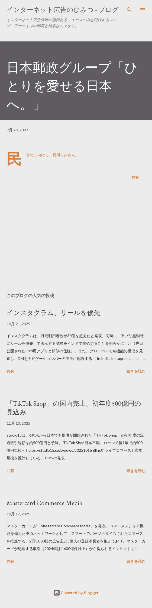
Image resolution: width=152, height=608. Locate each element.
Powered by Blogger (76, 592)
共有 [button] (135, 177)
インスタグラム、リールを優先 (53, 312)
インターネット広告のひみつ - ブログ (63, 9)
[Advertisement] (76, 237)
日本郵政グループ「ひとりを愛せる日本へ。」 (72, 86)
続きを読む (136, 371)
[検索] (129, 9)
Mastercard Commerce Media (44, 503)
